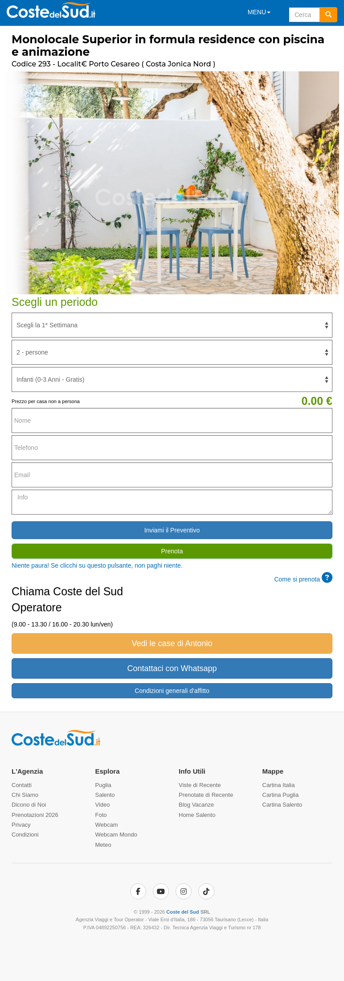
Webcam (106, 824)
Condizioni (25, 834)
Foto (101, 815)
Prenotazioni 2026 (35, 815)
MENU (259, 12)
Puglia (103, 785)
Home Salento (197, 815)
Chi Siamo (25, 794)
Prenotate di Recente (206, 794)
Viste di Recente (200, 785)
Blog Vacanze (196, 804)
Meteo (103, 844)
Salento (105, 794)
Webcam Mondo (116, 834)
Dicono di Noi (29, 804)
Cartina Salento (282, 804)
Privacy (21, 824)
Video (102, 804)
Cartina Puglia (280, 794)
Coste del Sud (182, 912)
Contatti (22, 785)
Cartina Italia (278, 785)
